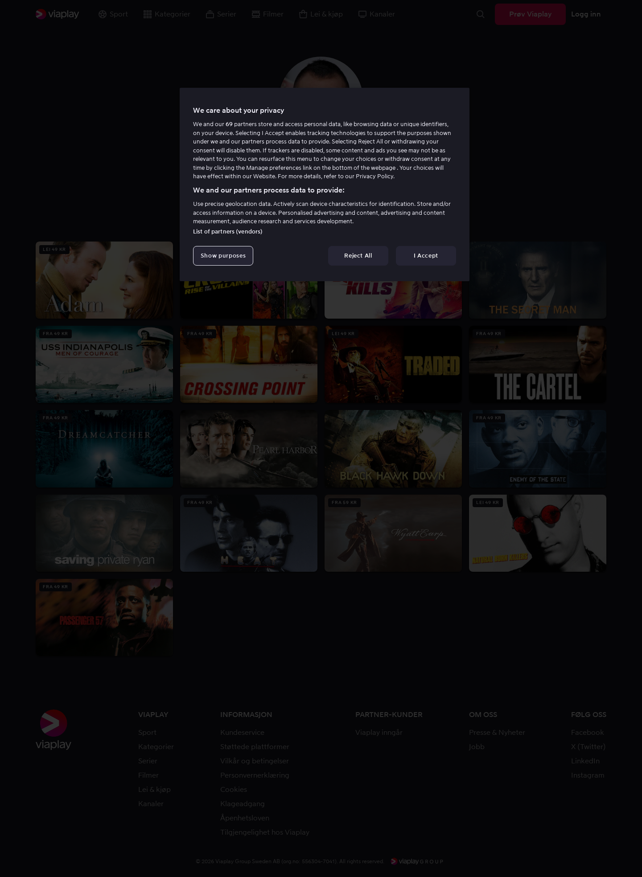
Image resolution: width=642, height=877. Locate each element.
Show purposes (223, 255)
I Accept (426, 255)
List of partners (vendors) (228, 231)
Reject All (358, 255)
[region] (324, 184)
